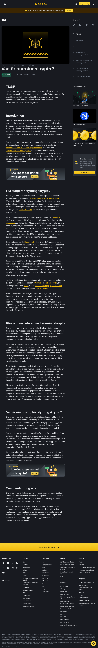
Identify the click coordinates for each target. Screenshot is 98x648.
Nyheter (25, 570)
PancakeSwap (51, 283)
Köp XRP (63, 617)
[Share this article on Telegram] (86, 25)
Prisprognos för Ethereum (68, 609)
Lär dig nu (69, 10)
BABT (43, 586)
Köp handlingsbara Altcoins (68, 625)
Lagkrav (81, 606)
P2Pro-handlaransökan (67, 564)
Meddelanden (27, 567)
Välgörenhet (45, 591)
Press (24, 573)
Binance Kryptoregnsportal (87, 603)
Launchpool (45, 575)
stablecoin (10, 223)
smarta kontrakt (25, 209)
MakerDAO (57, 217)
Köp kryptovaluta (47, 564)
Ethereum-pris (64, 594)
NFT (43, 583)
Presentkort (45, 573)
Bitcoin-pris (63, 591)
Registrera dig (84, 4)
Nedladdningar (27, 603)
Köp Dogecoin (64, 619)
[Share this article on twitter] (74, 25)
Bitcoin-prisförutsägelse (67, 606)
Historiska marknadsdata (86, 570)
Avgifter (81, 592)
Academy (44, 570)
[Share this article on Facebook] (80, 25)
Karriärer (25, 564)
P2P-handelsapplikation (67, 562)
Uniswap (37, 283)
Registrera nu (84, 172)
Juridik (25, 575)
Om (24, 562)
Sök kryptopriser (65, 589)
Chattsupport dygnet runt (86, 582)
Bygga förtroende (28, 590)
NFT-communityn (42, 286)
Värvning (82, 564)
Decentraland (42, 288)
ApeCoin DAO (56, 286)
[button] (93, 4)
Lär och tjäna (64, 586)
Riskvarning (26, 598)
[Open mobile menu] (93, 4)
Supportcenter (83, 585)
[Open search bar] (75, 4)
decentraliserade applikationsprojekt (44, 198)
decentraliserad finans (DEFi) (18, 150)
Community (26, 595)
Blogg (24, 593)
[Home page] (41, 3)
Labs (61, 576)
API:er (81, 595)
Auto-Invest (45, 578)
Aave (26, 286)
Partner (81, 562)
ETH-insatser (45, 581)
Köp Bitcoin (63, 611)
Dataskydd (26, 587)
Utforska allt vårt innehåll (49, 547)
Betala (43, 567)
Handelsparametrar (85, 600)
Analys (44, 589)
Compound (29, 242)
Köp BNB (63, 614)
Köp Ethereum (64, 622)
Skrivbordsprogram (28, 606)
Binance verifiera (84, 598)
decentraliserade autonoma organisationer (24, 148)
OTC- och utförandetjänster (87, 567)
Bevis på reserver (84, 573)
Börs (43, 562)
